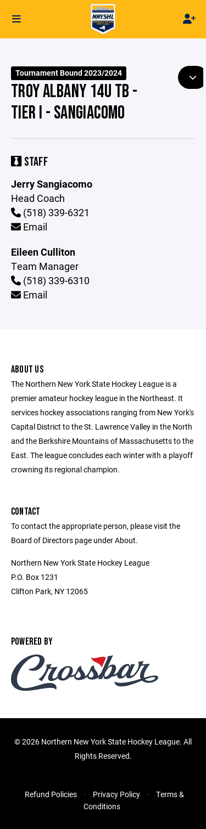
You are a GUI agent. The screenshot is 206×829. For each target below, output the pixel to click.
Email (29, 226)
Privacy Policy (116, 794)
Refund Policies (51, 794)
